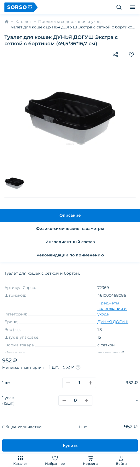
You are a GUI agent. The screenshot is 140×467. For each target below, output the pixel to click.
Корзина (90, 460)
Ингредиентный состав (70, 241)
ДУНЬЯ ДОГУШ (112, 321)
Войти (121, 460)
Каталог (20, 460)
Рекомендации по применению (70, 255)
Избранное (55, 460)
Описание (70, 215)
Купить (70, 445)
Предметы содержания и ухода (70, 21)
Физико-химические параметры (70, 228)
